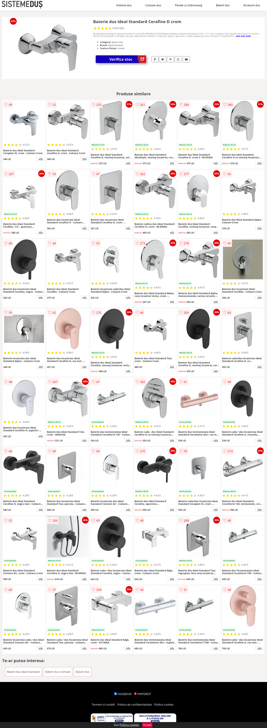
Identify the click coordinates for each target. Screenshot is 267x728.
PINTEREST (142, 694)
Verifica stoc (127, 59)
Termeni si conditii (103, 704)
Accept (147, 725)
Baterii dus (223, 5)
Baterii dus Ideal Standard (23, 672)
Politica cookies (164, 704)
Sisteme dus (123, 5)
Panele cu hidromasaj (188, 5)
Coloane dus (153, 5)
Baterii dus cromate (57, 672)
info (41, 158)
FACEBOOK (123, 694)
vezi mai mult (243, 36)
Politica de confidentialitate (134, 704)
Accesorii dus (251, 5)
